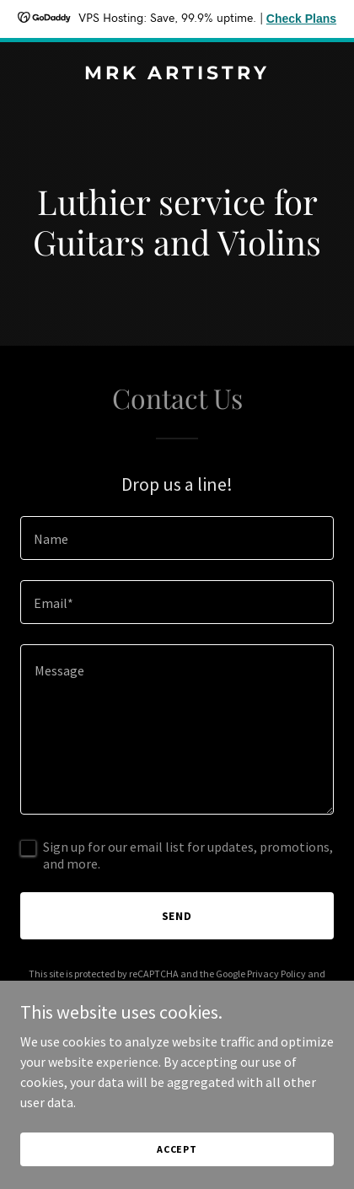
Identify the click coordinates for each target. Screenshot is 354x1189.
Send (177, 915)
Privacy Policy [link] (276, 973)
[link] (177, 74)
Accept (177, 1171)
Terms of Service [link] (163, 988)
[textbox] (177, 538)
